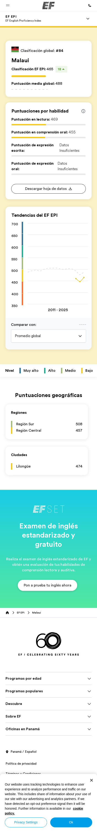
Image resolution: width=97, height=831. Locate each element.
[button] (7, 5)
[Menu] (88, 18)
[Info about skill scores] (83, 111)
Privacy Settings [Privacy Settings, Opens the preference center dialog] (26, 822)
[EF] (48, 5)
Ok (71, 822)
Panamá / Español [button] (21, 752)
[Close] (92, 780)
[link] (23, 19)
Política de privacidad (21, 763)
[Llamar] (90, 5)
